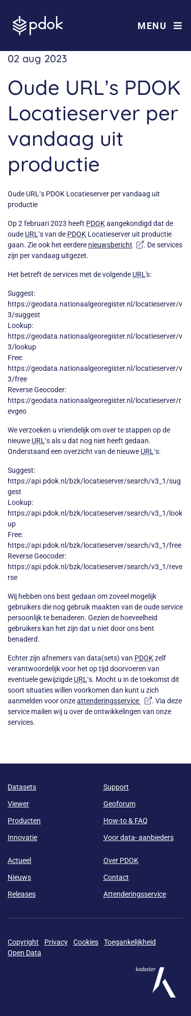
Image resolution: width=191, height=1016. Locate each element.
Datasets (22, 787)
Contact (116, 877)
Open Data (24, 953)
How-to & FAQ (125, 821)
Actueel (19, 860)
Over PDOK (121, 860)
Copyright (23, 942)
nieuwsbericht (116, 245)
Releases (22, 894)
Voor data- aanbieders (138, 837)
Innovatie (22, 837)
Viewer (18, 804)
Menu (160, 25)
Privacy (56, 942)
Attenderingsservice (134, 894)
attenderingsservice (114, 701)
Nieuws (19, 877)
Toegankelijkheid (130, 942)
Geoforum (119, 804)
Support (116, 787)
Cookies (85, 942)
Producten (24, 821)
